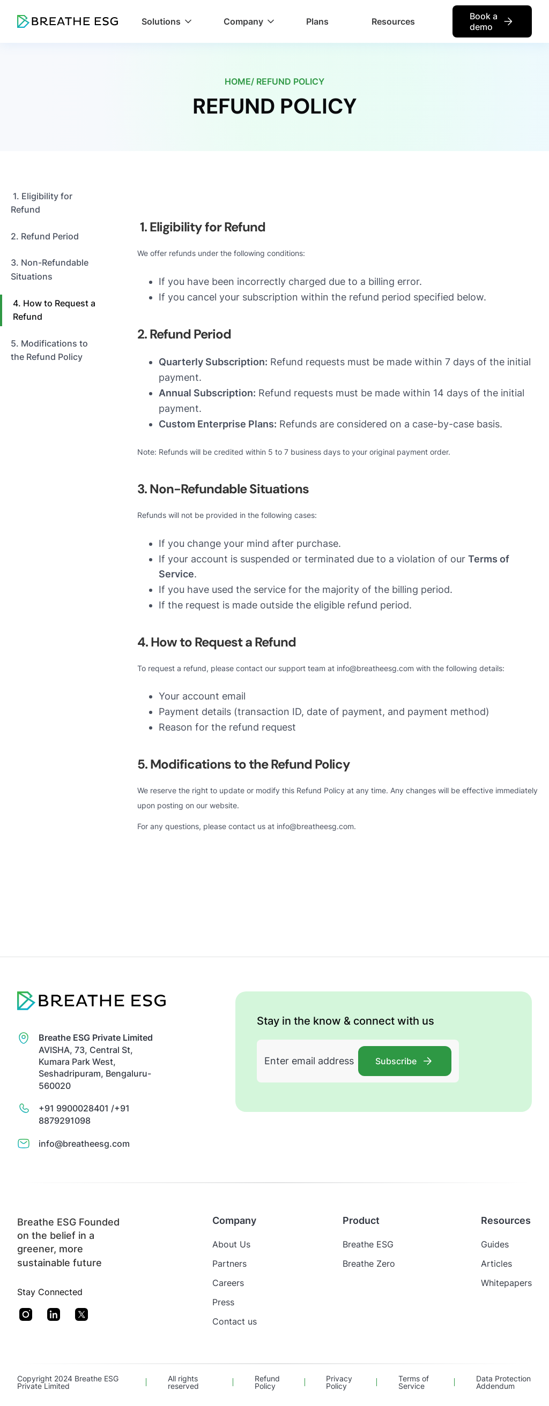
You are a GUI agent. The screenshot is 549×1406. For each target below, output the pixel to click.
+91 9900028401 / (76, 1108)
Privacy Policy (339, 1382)
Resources (393, 21)
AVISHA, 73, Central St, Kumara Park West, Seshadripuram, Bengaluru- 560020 (96, 1061)
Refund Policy (267, 1382)
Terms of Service (413, 1382)
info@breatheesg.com (84, 1143)
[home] (67, 21)
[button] (166, 21)
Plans (317, 21)
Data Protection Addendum (503, 1382)
